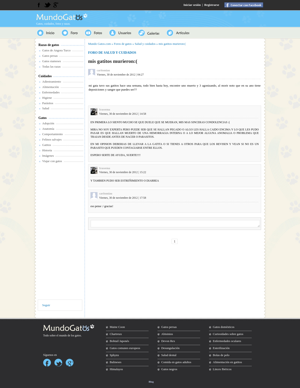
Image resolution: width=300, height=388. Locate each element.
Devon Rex (168, 341)
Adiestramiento (51, 81)
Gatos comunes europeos (125, 348)
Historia (47, 150)
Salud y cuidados (145, 44)
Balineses (115, 362)
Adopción (48, 123)
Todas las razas (51, 66)
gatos (78, 335)
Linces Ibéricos (222, 369)
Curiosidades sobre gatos (228, 334)
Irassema (104, 109)
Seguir (46, 305)
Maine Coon (117, 327)
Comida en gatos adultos (176, 362)
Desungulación (170, 348)
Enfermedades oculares (227, 341)
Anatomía (48, 128)
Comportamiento (52, 134)
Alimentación (50, 87)
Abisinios (167, 334)
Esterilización (221, 348)
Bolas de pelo (221, 355)
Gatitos (46, 145)
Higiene (47, 97)
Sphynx (114, 355)
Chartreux (116, 334)
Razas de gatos (48, 45)
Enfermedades (51, 92)
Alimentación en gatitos (227, 362)
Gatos (42, 118)
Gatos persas (50, 55)
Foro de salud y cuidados (112, 52)
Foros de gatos (123, 44)
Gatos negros (169, 369)
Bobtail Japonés (119, 341)
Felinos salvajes (52, 139)
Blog (151, 381)
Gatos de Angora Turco (56, 50)
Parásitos (47, 103)
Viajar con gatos (52, 161)
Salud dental (168, 355)
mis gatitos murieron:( (172, 44)
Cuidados (45, 76)
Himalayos (116, 369)
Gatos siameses (51, 61)
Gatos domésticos (223, 327)
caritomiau (103, 70)
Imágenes (48, 155)
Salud (45, 108)
